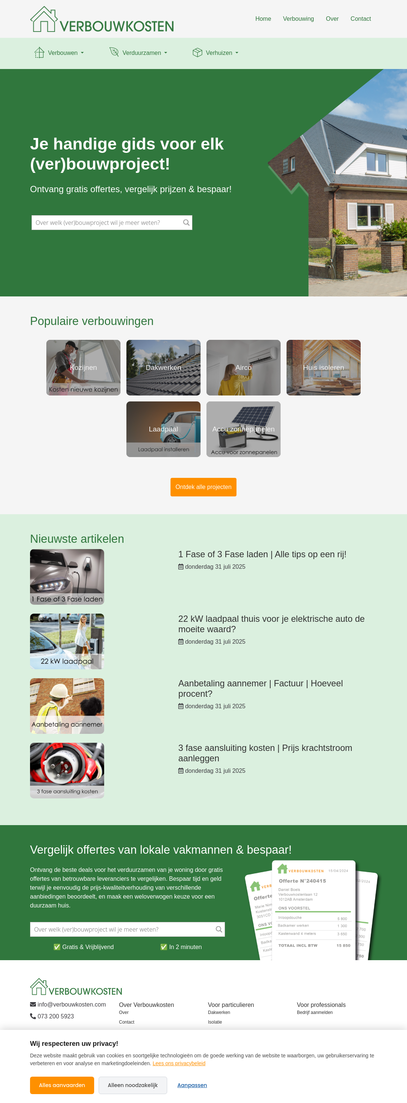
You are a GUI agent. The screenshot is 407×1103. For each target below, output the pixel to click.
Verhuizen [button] (212, 53)
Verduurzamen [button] (135, 53)
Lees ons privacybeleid (179, 1063)
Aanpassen (192, 1085)
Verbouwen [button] (56, 53)
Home (263, 19)
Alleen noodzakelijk (133, 1085)
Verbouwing (298, 19)
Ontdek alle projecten (203, 487)
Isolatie (215, 1022)
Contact (361, 19)
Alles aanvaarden (62, 1085)
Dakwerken (219, 1012)
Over (332, 19)
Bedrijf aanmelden (315, 1012)
